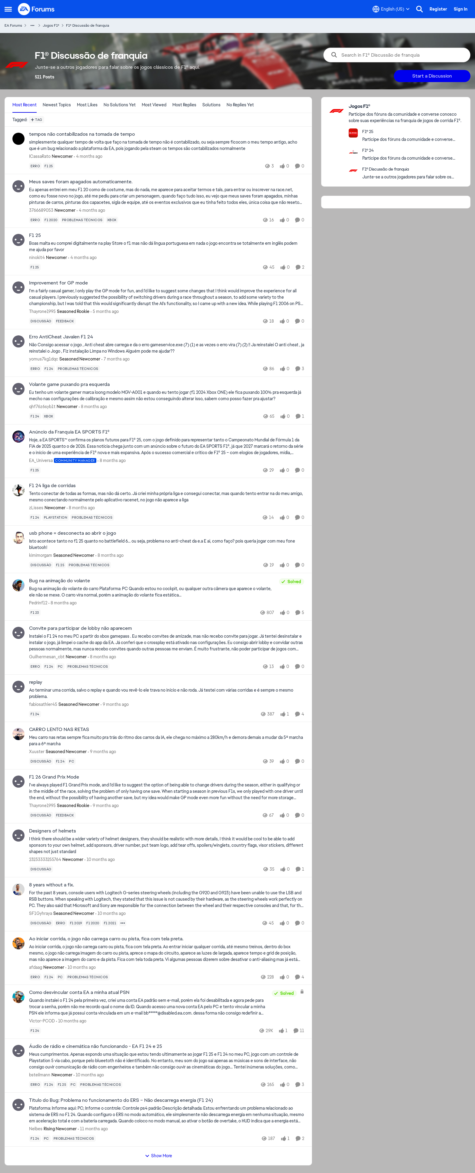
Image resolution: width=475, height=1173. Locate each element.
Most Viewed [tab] (154, 105)
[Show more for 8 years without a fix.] (122, 923)
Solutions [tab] (211, 105)
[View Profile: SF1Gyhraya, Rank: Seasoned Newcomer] (18, 889)
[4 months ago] (88, 156)
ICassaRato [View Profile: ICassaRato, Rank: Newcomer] (40, 156)
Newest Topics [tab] (57, 105)
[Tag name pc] (60, 666)
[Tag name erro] (35, 166)
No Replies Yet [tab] (240, 105)
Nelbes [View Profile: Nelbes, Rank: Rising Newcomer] (35, 1128)
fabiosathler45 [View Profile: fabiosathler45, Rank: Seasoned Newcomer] (43, 704)
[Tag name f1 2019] (76, 923)
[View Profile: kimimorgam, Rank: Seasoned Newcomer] (18, 538)
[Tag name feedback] (65, 321)
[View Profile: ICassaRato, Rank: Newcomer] (18, 139)
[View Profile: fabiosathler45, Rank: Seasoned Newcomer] (18, 687)
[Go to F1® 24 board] (353, 151)
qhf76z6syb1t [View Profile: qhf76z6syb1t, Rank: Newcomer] (42, 406)
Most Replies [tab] (184, 105)
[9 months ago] (115, 704)
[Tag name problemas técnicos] (82, 219)
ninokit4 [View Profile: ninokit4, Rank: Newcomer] (37, 257)
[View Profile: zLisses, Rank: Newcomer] (18, 490)
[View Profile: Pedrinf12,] (18, 585)
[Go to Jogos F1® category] (336, 110)
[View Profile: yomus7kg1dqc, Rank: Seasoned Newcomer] (18, 341)
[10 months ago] (100, 859)
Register (438, 9)
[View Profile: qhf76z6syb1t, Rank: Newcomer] (18, 389)
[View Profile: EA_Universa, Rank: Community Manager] (18, 436)
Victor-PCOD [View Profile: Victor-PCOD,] (42, 1021)
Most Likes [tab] (87, 105)
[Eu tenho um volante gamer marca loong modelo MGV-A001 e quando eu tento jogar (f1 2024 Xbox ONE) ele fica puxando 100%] (166, 395)
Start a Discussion (432, 76)
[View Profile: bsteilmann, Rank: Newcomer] (18, 1051)
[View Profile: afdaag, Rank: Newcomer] (18, 943)
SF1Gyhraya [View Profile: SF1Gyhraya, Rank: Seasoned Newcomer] (40, 913)
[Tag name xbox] (112, 219)
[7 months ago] (115, 359)
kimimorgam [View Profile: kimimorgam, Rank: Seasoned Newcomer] (40, 555)
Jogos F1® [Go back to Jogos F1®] (51, 25)
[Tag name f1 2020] (51, 219)
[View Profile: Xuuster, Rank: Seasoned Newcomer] (18, 734)
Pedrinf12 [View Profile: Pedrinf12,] (38, 603)
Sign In (460, 9)
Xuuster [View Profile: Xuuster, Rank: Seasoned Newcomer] (37, 751)
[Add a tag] (36, 119)
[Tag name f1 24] (49, 368)
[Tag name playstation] (55, 517)
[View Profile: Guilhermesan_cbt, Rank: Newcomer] (18, 633)
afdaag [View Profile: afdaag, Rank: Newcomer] (35, 967)
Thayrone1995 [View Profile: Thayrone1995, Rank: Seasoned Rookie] (42, 311)
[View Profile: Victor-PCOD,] (18, 997)
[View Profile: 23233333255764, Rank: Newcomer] (18, 835)
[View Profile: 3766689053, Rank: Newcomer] (18, 186)
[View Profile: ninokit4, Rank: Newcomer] (18, 240)
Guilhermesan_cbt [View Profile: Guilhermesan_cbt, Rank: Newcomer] (47, 657)
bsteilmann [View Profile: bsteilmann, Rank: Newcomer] (39, 1075)
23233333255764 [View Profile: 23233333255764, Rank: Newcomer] (45, 859)
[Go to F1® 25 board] (353, 133)
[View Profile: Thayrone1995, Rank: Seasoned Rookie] (18, 287)
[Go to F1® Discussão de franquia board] (353, 170)
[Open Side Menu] (8, 9)
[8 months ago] (93, 407)
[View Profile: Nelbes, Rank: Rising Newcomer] (18, 1105)
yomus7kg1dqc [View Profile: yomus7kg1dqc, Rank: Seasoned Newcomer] (43, 359)
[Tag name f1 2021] (110, 923)
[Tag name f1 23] (35, 612)
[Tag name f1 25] (49, 166)
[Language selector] (391, 9)
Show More (158, 1155)
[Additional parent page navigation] (32, 25)
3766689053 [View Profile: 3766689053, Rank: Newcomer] (41, 210)
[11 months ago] (93, 1129)
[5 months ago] (105, 311)
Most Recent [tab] (24, 105)
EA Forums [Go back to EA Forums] (13, 25)
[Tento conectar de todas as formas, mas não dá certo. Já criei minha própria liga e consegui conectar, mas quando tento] (166, 496)
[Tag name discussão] (41, 321)
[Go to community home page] (36, 9)
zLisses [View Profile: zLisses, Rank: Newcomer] (36, 507)
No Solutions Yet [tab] (120, 105)
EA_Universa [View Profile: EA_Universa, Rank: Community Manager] (41, 460)
